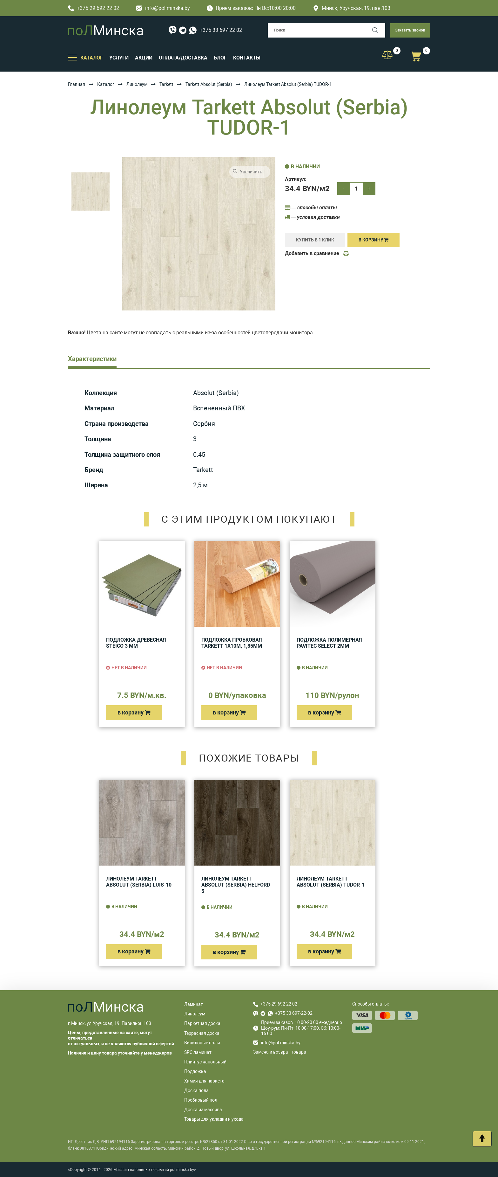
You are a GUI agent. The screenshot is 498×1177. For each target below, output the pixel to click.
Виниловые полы (202, 1042)
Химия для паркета (204, 1080)
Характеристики (92, 359)
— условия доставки (312, 217)
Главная (76, 84)
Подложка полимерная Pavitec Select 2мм (329, 643)
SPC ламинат (198, 1052)
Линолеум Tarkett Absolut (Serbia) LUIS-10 (139, 882)
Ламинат (193, 1004)
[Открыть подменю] (72, 57)
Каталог (105, 84)
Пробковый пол (200, 1100)
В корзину (373, 239)
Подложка (195, 1071)
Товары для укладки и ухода (214, 1119)
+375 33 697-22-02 (221, 30)
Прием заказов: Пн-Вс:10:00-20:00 (251, 8)
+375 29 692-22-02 (93, 8)
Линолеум (136, 84)
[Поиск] (378, 30)
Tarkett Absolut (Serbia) (208, 84)
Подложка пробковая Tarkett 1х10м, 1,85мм (231, 643)
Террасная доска (201, 1033)
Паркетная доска (202, 1023)
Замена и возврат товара (279, 1052)
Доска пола (196, 1090)
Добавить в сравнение (317, 253)
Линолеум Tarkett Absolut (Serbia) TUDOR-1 (331, 882)
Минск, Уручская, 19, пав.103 (351, 8)
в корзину (134, 712)
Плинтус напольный (205, 1061)
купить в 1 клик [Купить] (315, 239)
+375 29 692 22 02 (278, 1003)
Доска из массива (203, 1109)
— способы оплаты (311, 208)
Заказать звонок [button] (410, 30)
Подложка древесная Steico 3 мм (136, 643)
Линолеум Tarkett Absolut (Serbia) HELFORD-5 (236, 885)
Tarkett (166, 84)
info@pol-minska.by (163, 8)
